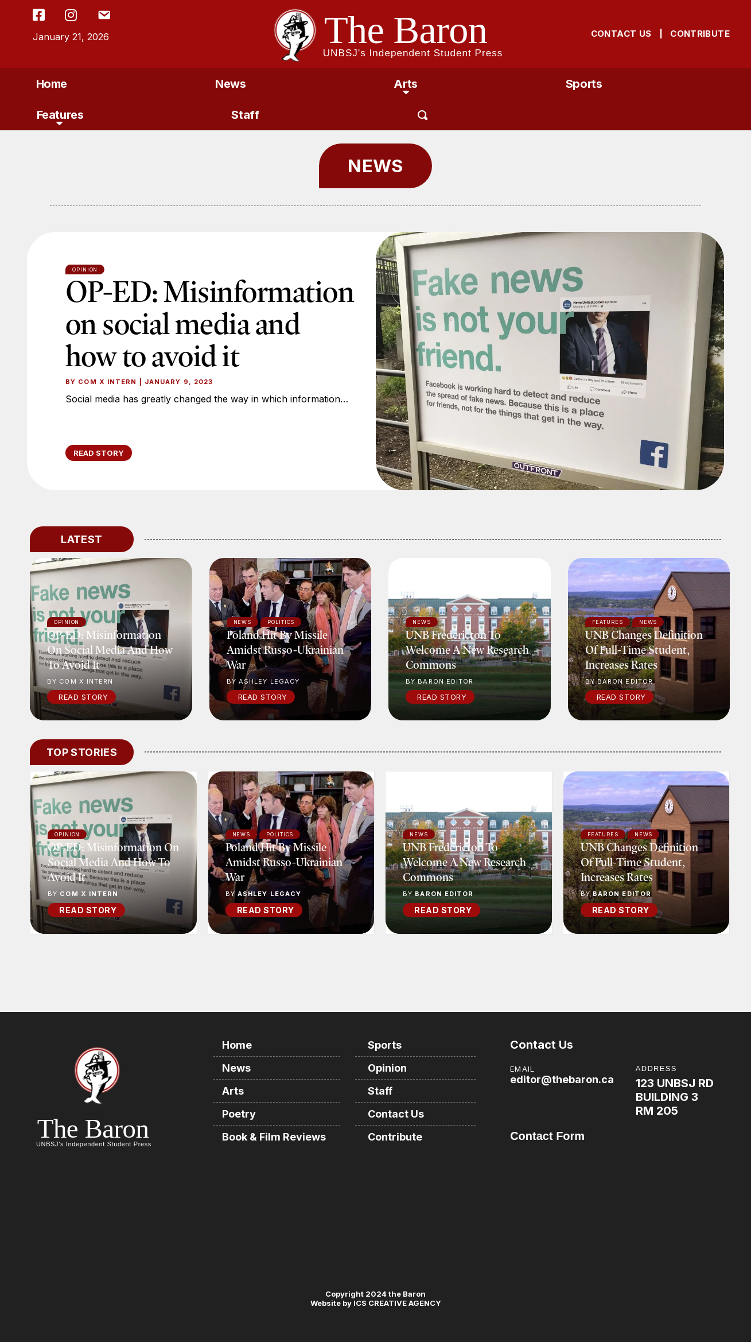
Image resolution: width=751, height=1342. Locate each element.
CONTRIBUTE (700, 33)
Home (51, 84)
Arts (405, 84)
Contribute (395, 1137)
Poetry (239, 1114)
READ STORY (98, 452)
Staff (245, 115)
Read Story (83, 696)
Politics (279, 834)
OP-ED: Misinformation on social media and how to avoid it (209, 323)
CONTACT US (621, 33)
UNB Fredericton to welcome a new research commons (467, 649)
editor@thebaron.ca (562, 1079)
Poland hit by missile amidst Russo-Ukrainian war (285, 649)
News (230, 84)
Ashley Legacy (269, 894)
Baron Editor (444, 894)
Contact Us (396, 1114)
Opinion (85, 269)
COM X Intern (107, 382)
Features (60, 115)
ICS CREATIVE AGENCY (396, 1303)
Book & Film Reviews (274, 1137)
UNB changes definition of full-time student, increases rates (644, 649)
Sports (584, 84)
